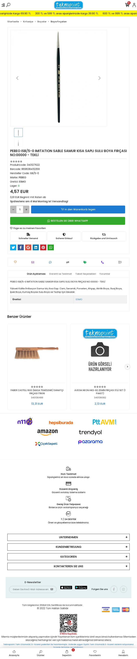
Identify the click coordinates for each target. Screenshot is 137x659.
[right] (128, 367)
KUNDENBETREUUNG (68, 547)
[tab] (36, 273)
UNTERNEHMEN (68, 537)
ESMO (79, 299)
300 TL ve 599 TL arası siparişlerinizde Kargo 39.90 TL (75, 13)
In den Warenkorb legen (78, 209)
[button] (17, 78)
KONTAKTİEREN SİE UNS (68, 566)
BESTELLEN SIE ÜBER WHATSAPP (67, 221)
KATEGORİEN (68, 556)
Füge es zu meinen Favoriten (28, 228)
